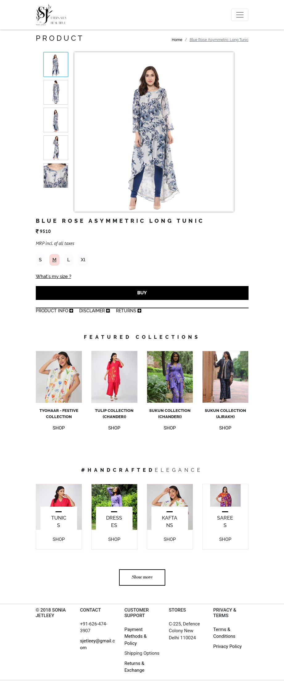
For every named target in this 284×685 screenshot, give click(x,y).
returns (128, 310)
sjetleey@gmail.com (97, 644)
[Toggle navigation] (240, 15)
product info (54, 310)
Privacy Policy (227, 646)
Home (177, 40)
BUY (142, 293)
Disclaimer (94, 310)
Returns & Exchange (135, 667)
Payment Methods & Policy (136, 636)
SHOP (59, 428)
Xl (83, 260)
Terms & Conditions (224, 633)
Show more (142, 577)
